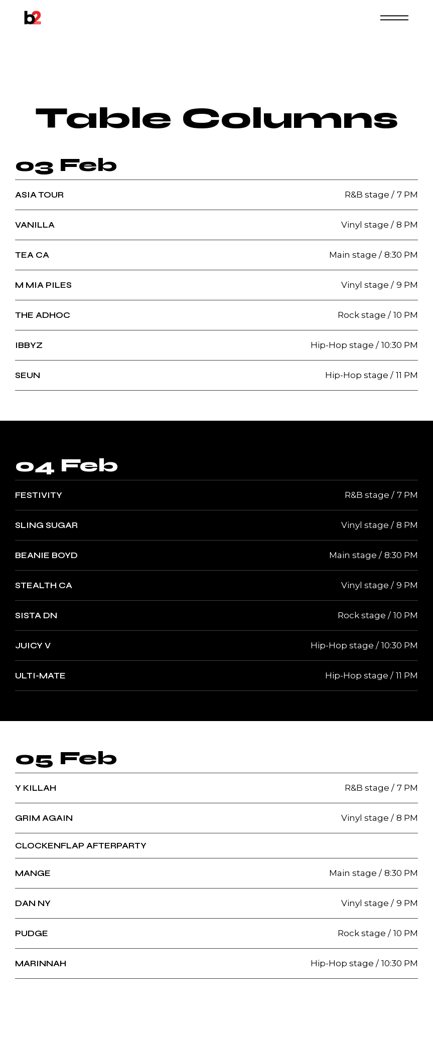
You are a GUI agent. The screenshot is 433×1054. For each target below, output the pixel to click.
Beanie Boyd (46, 555)
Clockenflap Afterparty (81, 845)
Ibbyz (29, 345)
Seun (27, 375)
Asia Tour (39, 195)
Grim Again (44, 818)
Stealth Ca (43, 585)
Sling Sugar (46, 525)
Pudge (31, 933)
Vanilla (35, 225)
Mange (33, 873)
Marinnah (40, 963)
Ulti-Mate (40, 675)
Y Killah (35, 788)
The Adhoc (42, 315)
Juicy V (33, 645)
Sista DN (36, 615)
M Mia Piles (43, 285)
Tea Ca (32, 255)
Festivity (38, 495)
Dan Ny (33, 903)
